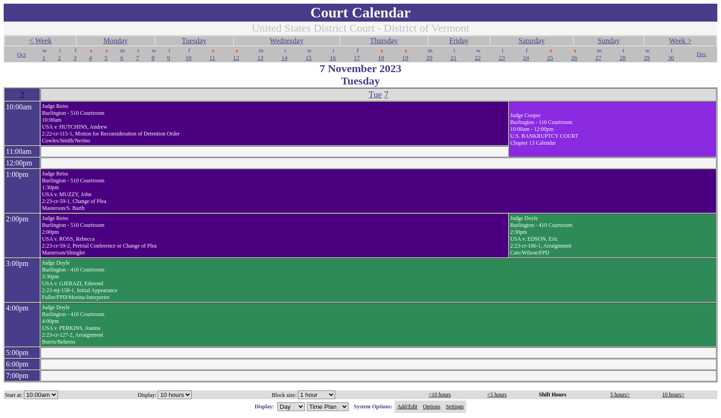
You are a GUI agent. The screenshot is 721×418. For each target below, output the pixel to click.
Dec (701, 54)
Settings (455, 406)
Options (432, 406)
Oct (21, 54)
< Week (40, 41)
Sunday (609, 41)
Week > (680, 41)
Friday (459, 41)
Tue (375, 94)
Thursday (384, 41)
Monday (115, 41)
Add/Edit (407, 406)
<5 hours (497, 394)
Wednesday (286, 41)
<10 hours (440, 394)
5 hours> (619, 394)
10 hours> (673, 394)
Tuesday (194, 41)
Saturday (532, 41)
